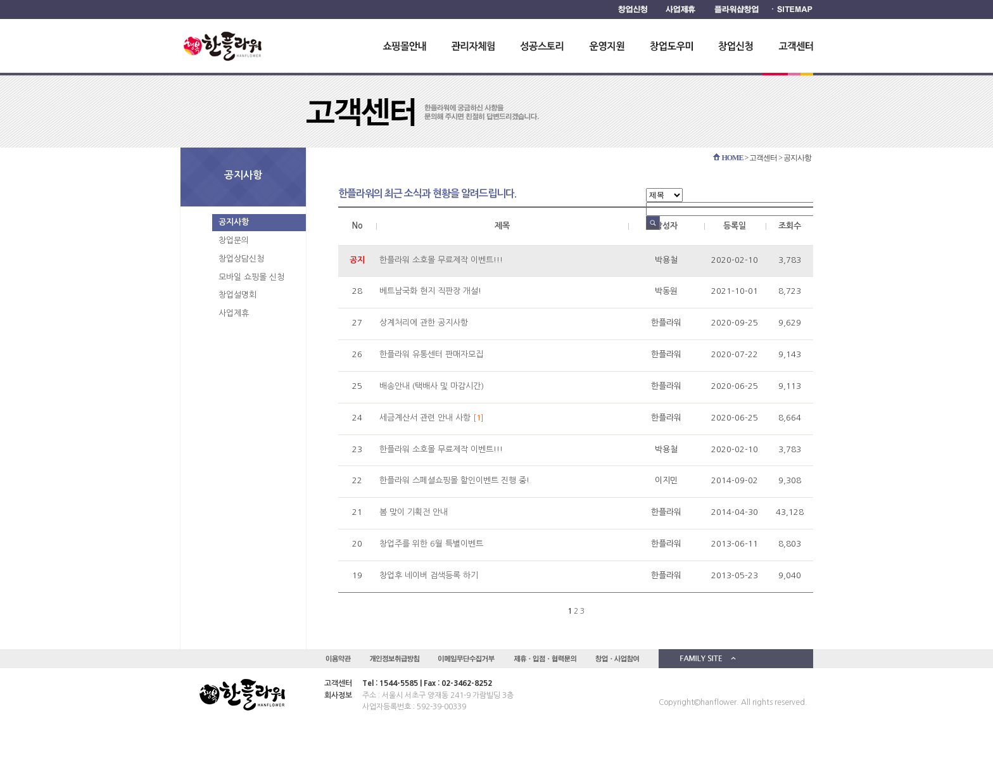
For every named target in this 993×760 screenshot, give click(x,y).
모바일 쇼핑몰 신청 (251, 277)
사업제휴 (233, 313)
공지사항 (233, 222)
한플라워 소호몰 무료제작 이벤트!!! (441, 260)
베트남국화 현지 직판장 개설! (430, 291)
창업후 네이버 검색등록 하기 (428, 575)
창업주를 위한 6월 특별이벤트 (431, 544)
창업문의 (233, 240)
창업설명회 (237, 295)
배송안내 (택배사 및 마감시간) (431, 386)
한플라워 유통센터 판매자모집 (431, 354)
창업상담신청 (241, 259)
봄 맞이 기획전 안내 (413, 512)
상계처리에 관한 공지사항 (423, 323)
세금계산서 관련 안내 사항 (425, 418)
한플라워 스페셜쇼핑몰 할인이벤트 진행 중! (454, 480)
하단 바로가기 (0, 0)
